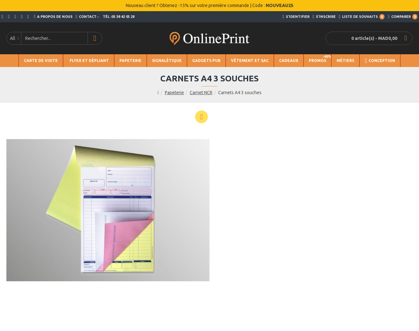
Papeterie (174, 92)
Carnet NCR (201, 92)
